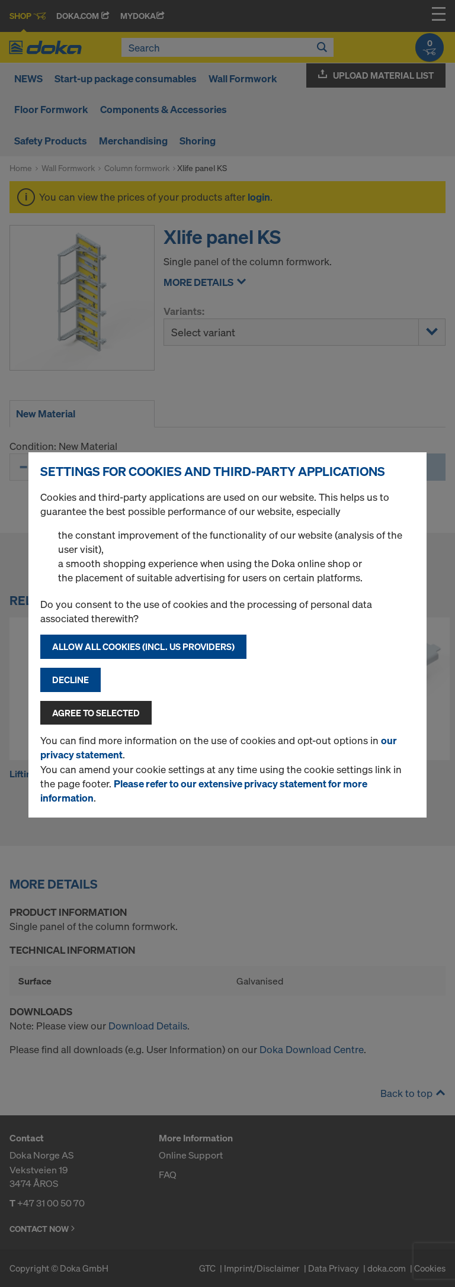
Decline (70, 680)
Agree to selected (96, 713)
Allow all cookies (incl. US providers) (143, 646)
